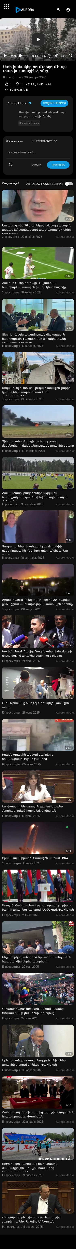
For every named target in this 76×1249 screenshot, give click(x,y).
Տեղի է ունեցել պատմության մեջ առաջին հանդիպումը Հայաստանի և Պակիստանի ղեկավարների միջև (34, 338)
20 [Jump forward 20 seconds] (50, 56)
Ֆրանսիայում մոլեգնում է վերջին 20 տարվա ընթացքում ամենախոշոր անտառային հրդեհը (37, 602)
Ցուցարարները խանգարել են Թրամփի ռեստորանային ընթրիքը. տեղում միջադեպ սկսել (35, 550)
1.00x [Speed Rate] (43, 56)
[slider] (24, 55)
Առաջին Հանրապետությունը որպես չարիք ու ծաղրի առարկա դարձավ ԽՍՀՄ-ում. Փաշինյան (38, 907)
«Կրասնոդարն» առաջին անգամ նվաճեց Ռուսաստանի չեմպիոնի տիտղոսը (33, 1011)
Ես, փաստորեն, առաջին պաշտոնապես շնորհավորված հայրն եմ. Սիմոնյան (32, 808)
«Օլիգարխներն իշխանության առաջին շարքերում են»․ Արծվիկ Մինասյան (31, 1219)
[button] (68, 10)
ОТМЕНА (37, 164)
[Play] (5, 56)
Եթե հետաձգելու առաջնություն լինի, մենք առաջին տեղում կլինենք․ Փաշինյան (34, 1062)
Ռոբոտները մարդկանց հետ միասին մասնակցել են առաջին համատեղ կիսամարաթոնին (29, 1168)
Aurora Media (20, 103)
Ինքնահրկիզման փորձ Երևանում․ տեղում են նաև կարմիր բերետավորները (36, 959)
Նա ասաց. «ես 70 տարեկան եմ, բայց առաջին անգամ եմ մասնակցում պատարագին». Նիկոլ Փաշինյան (37, 229)
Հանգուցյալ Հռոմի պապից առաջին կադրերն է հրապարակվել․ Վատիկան (37, 1114)
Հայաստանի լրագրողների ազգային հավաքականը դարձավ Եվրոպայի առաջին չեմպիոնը (35, 497)
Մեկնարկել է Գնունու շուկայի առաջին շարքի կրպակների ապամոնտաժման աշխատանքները (36, 392)
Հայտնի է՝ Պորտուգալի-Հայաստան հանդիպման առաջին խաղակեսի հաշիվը (34, 285)
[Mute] (57, 56)
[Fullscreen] (70, 56)
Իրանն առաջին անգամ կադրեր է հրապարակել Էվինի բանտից (27, 757)
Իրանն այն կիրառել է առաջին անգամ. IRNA (35, 858)
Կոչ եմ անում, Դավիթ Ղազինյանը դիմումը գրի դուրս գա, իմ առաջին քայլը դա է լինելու (37, 653)
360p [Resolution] (63, 56)
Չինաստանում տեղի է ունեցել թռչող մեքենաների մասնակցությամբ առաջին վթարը (38, 443)
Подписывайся (54, 103)
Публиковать (58, 164)
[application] (38, 39)
